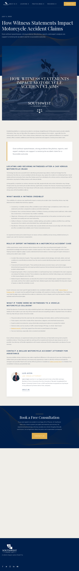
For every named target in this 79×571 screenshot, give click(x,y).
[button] (13, 4)
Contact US (39, 436)
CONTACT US (70, 4)
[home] (6, 4)
